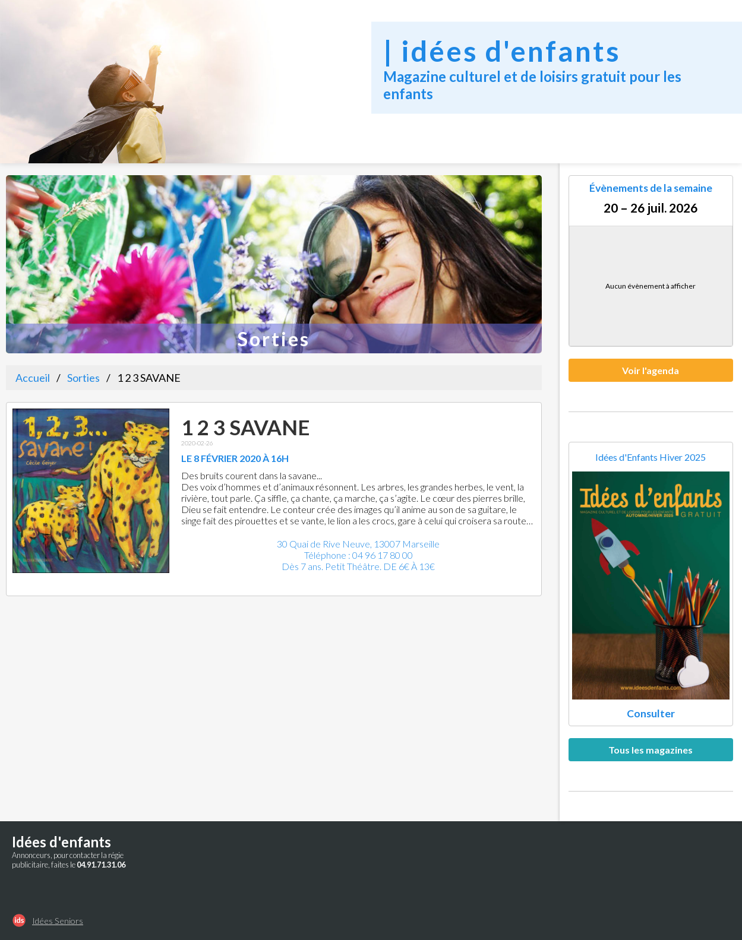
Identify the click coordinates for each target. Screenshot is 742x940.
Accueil (32, 377)
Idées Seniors (57, 921)
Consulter (651, 713)
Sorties (83, 377)
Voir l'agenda (650, 370)
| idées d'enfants (502, 50)
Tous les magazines (650, 749)
